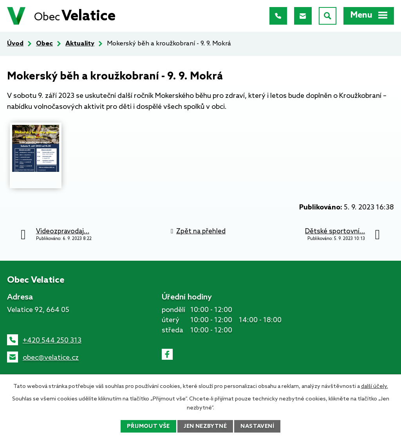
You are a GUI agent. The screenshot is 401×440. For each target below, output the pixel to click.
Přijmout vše (148, 426)
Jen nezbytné (205, 426)
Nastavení (257, 426)
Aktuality (79, 43)
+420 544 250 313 (52, 340)
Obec (44, 43)
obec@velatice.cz (51, 357)
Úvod (15, 43)
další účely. (374, 386)
